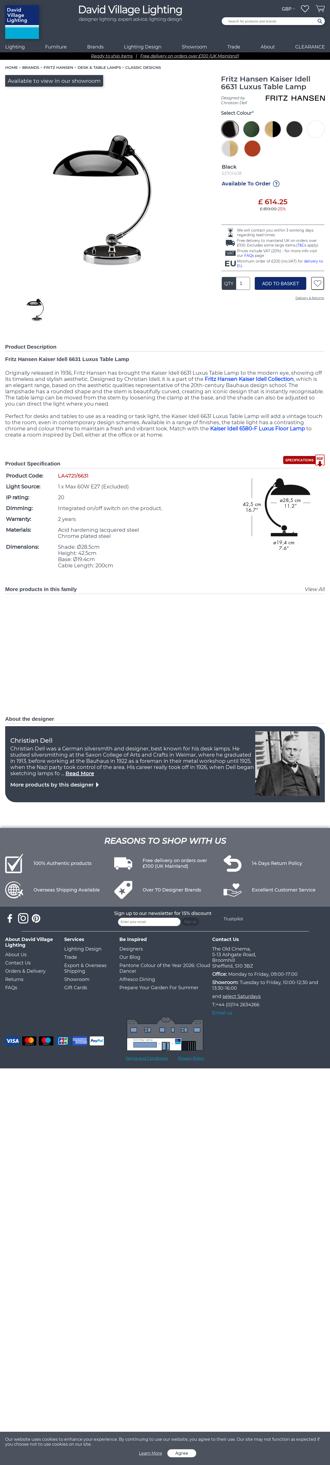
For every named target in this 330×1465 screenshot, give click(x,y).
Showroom (194, 47)
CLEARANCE (310, 47)
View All (315, 589)
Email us (222, 1013)
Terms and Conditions (147, 1058)
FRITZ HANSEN (58, 67)
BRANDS (30, 67)
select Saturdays (241, 996)
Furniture (56, 47)
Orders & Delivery (25, 971)
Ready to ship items (112, 56)
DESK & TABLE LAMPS (99, 67)
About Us (16, 954)
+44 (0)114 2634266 (237, 1005)
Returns (14, 979)
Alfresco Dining (137, 979)
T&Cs (302, 245)
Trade (70, 957)
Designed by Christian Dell (234, 100)
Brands (95, 47)
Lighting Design (83, 949)
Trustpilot (233, 918)
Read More (79, 773)
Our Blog (129, 957)
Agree (181, 1453)
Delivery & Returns (309, 298)
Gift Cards (75, 988)
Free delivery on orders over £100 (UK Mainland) (189, 56)
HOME (11, 67)
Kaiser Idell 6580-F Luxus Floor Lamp (257, 428)
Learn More (150, 1453)
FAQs (249, 255)
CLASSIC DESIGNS (143, 67)
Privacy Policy (191, 1058)
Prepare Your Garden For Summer (159, 988)
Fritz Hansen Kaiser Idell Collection (249, 379)
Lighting (15, 47)
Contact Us (18, 963)
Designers (131, 949)
